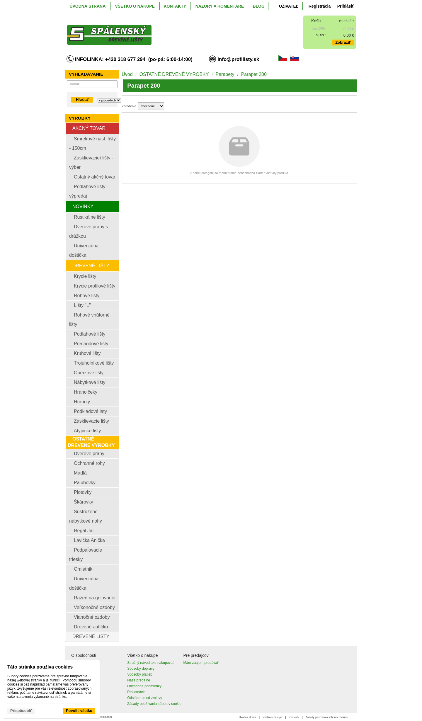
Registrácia (320, 6)
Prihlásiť (345, 6)
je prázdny (346, 20)
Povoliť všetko (79, 710)
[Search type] (109, 100)
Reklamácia (136, 692)
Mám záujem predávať (200, 663)
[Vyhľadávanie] (92, 84)
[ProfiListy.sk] (174, 30)
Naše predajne (138, 680)
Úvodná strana (247, 717)
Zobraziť (342, 42)
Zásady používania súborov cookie (154, 704)
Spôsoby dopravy (140, 668)
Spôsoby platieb (139, 674)
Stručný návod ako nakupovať (150, 663)
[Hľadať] (114, 84)
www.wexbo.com (102, 716)
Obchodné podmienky (144, 686)
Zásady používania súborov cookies (327, 717)
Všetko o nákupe (272, 717)
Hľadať (82, 99)
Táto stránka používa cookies (40, 666)
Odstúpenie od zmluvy (144, 698)
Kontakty (294, 717)
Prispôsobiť (21, 710)
